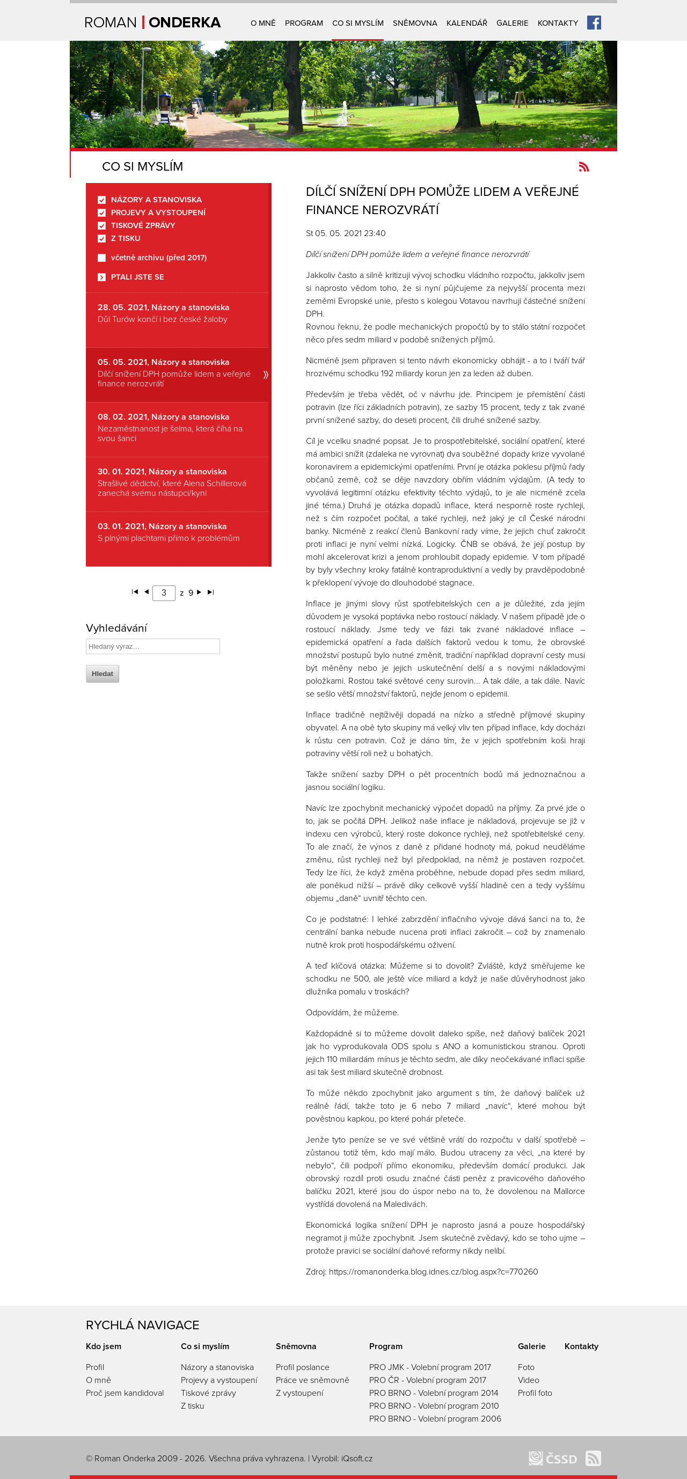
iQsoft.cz (357, 1458)
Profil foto (535, 1393)
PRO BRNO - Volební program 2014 (434, 1393)
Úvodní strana (153, 22)
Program (304, 23)
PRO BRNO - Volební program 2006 (435, 1419)
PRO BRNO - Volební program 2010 (434, 1406)
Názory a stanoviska (156, 200)
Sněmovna (415, 23)
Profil (95, 1367)
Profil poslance (303, 1367)
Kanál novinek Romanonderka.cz (584, 166)
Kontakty (558, 23)
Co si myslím (358, 23)
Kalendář (467, 23)
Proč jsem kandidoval (125, 1393)
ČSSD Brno (553, 1458)
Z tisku (126, 239)
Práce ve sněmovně (312, 1380)
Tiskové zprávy (143, 226)
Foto (526, 1367)
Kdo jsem (103, 1346)
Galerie (512, 23)
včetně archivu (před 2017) (159, 258)
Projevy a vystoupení (158, 213)
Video (528, 1380)
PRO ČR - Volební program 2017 (427, 1380)
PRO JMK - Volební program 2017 (430, 1367)
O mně (263, 23)
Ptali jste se (137, 277)
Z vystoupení (299, 1393)
